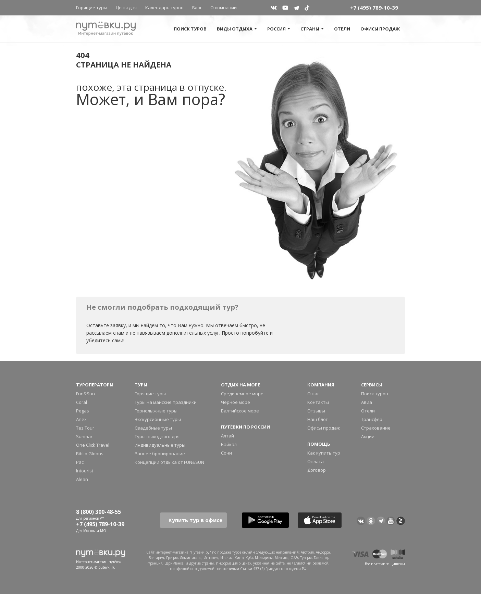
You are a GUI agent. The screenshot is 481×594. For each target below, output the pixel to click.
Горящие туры (91, 7)
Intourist (84, 471)
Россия (278, 29)
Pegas (82, 411)
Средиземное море (242, 394)
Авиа (366, 402)
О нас (313, 394)
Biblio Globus (89, 453)
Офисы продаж (380, 29)
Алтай (227, 436)
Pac (80, 462)
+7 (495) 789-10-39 (374, 7)
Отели (342, 29)
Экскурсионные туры (158, 419)
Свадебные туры (153, 428)
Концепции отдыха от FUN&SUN (169, 462)
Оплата (315, 461)
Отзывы (316, 411)
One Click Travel (92, 445)
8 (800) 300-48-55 (98, 512)
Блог (197, 7)
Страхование (376, 428)
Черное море (235, 402)
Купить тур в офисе (195, 520)
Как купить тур (323, 453)
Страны (312, 29)
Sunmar (84, 436)
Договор (316, 470)
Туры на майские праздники (166, 402)
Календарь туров (164, 7)
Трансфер (371, 419)
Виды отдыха (237, 29)
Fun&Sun (85, 394)
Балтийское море (240, 411)
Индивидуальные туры (160, 445)
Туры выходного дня (157, 436)
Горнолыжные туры (156, 411)
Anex (81, 419)
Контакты (318, 402)
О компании (223, 7)
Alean (82, 479)
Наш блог (317, 419)
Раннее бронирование (160, 453)
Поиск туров (190, 29)
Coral (81, 402)
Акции (367, 436)
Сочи (226, 453)
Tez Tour (85, 428)
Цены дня (126, 7)
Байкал (229, 444)
